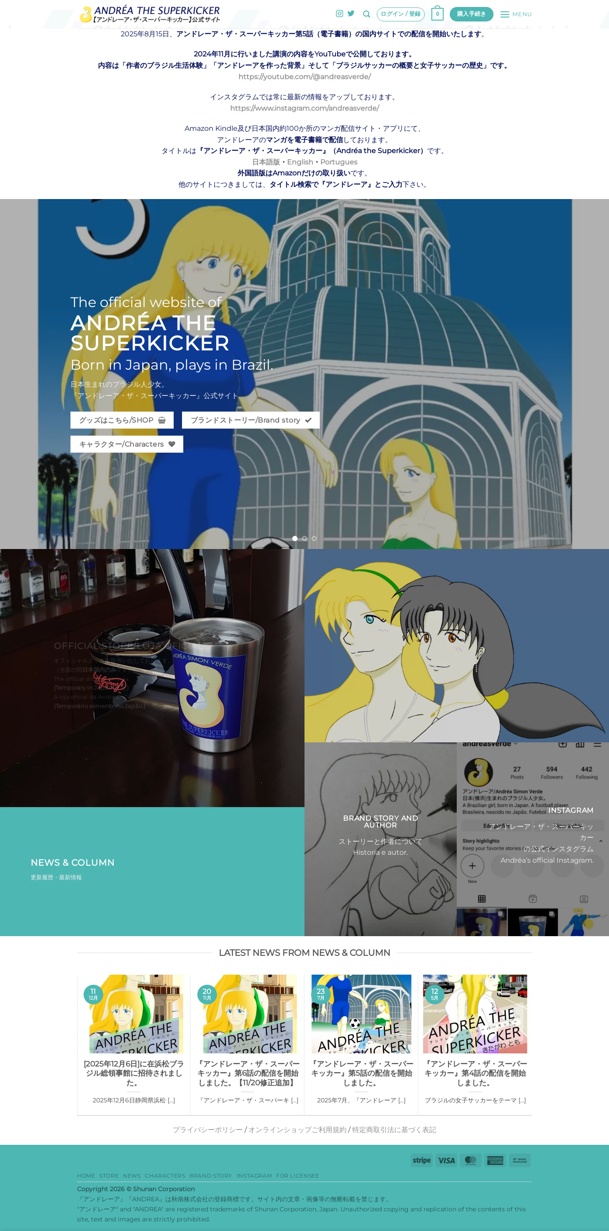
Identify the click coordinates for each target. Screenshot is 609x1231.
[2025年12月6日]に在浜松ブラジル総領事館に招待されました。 (134, 1073)
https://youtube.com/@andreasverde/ (304, 77)
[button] (366, 14)
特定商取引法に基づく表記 (394, 1130)
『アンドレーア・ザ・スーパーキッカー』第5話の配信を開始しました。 (361, 1073)
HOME (86, 1175)
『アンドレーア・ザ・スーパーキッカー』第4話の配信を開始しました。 (475, 1073)
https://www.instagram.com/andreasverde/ (304, 108)
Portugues (338, 162)
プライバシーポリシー (208, 1130)
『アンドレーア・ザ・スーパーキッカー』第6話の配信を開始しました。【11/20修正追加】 (248, 1073)
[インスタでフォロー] (339, 14)
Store (109, 1175)
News (131, 1175)
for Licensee (297, 1175)
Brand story (210, 1175)
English (300, 162)
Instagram (254, 1175)
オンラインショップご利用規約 (297, 1130)
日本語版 (266, 162)
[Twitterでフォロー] (350, 14)
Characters (165, 1175)
